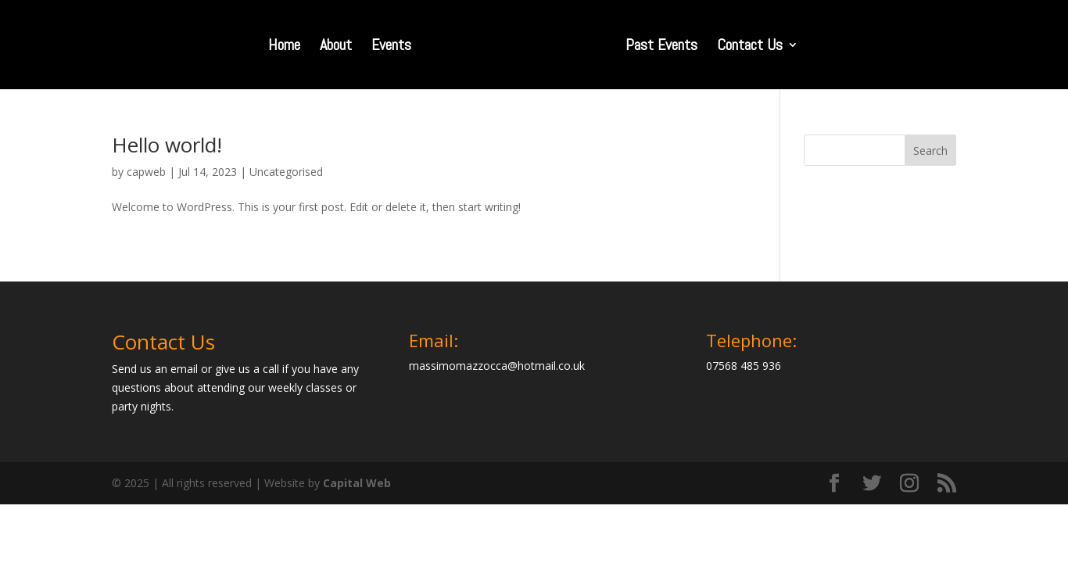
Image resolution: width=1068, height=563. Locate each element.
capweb (146, 171)
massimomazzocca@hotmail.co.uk (497, 365)
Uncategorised (286, 171)
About (336, 47)
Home (284, 47)
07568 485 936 (743, 365)
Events (391, 47)
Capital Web (357, 482)
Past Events (661, 47)
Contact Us (750, 47)
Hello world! (167, 145)
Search (930, 150)
